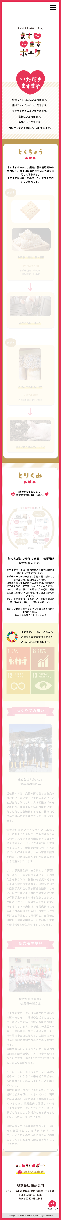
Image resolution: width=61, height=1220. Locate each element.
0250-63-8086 (34, 1195)
